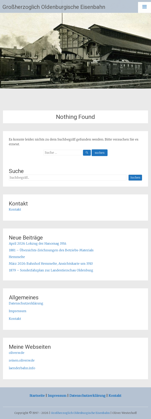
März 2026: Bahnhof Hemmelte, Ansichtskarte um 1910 (51, 263)
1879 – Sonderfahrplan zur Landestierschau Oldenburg (51, 270)
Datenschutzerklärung (26, 303)
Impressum (17, 311)
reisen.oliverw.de (22, 360)
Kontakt (15, 209)
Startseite (37, 396)
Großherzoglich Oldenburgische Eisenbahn (53, 7)
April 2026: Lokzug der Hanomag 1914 (37, 243)
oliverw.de (16, 353)
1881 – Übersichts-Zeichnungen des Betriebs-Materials (51, 250)
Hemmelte (17, 257)
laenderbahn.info (22, 368)
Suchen (135, 177)
